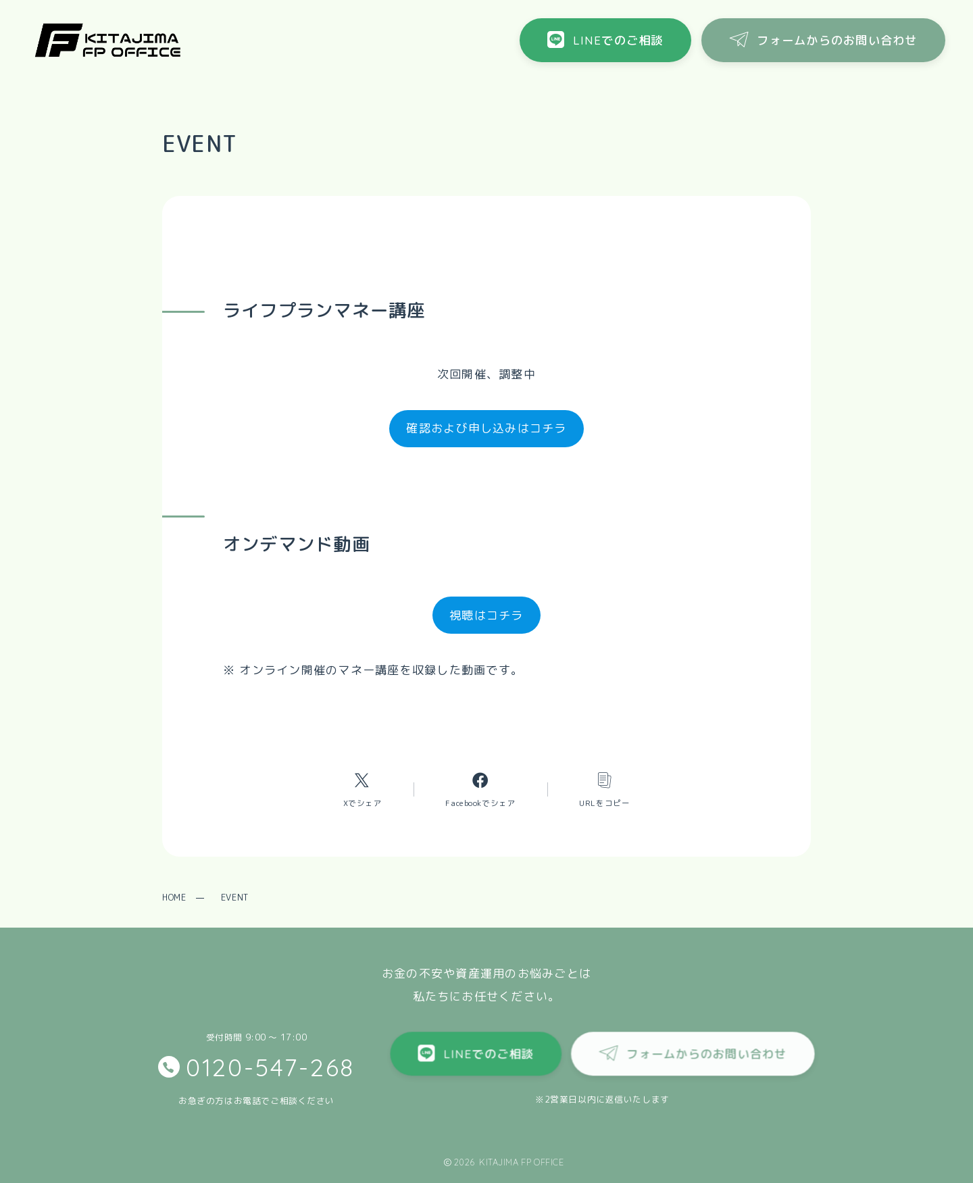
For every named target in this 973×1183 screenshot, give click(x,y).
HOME (174, 897)
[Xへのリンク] (362, 789)
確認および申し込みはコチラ (486, 428)
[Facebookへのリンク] (480, 789)
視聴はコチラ (486, 615)
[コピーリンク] (604, 789)
